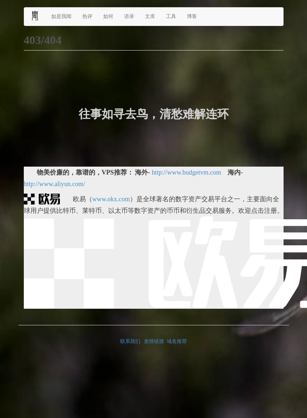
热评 (87, 16)
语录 (129, 16)
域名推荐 (177, 341)
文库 (150, 16)
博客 (192, 16)
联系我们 (130, 341)
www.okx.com (111, 199)
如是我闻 (61, 16)
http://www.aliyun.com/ (54, 184)
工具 (171, 16)
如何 (108, 16)
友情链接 (154, 341)
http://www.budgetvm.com (187, 172)
